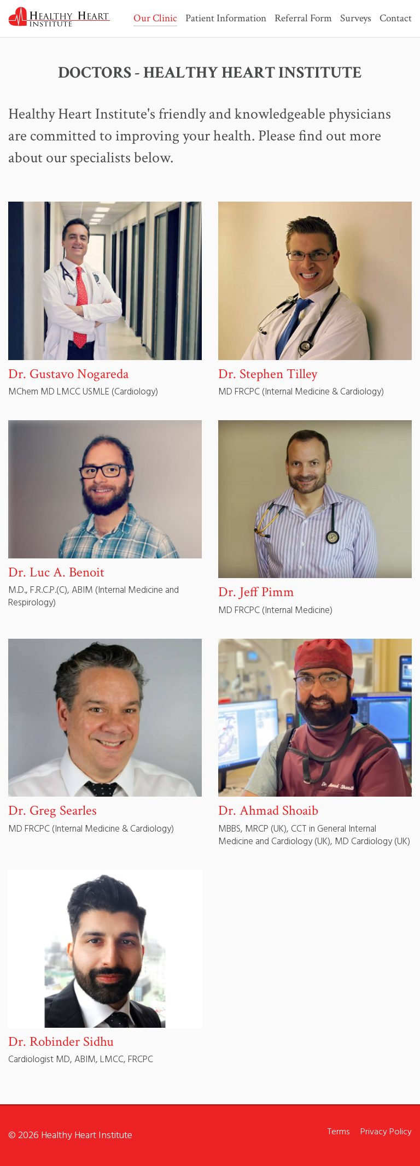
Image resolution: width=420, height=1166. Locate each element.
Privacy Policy (386, 1132)
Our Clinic (155, 19)
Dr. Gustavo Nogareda (68, 374)
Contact (396, 19)
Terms (338, 1132)
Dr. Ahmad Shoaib (268, 811)
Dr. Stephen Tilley (267, 374)
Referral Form (303, 19)
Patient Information (225, 19)
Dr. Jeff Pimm (256, 592)
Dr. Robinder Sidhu (61, 1042)
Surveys (355, 19)
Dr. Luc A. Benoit (56, 572)
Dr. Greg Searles (52, 811)
